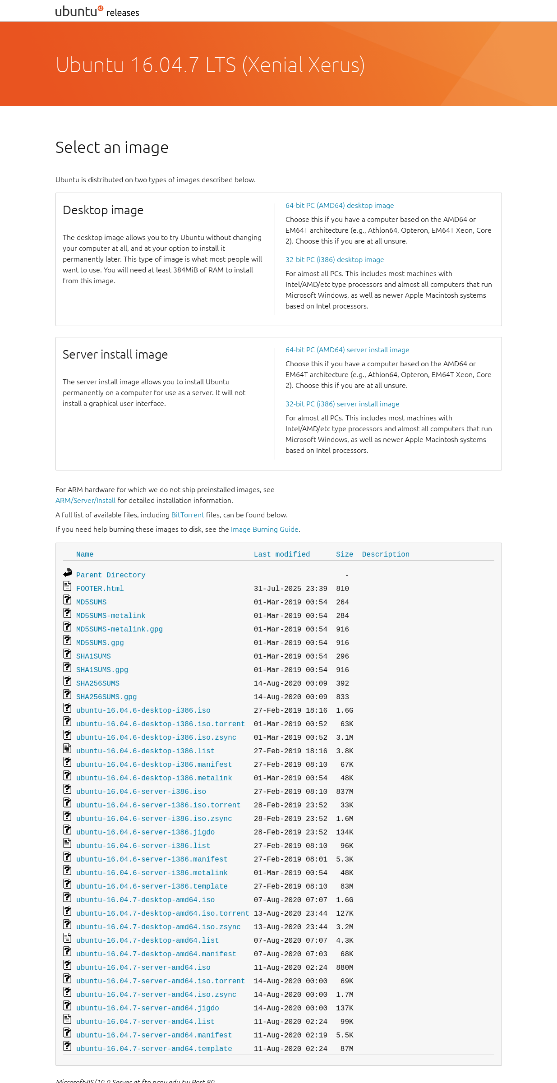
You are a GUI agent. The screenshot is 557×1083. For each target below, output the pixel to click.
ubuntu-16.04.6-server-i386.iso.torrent (158, 788)
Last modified (282, 554)
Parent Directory (111, 574)
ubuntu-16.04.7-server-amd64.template (154, 1016)
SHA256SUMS (98, 675)
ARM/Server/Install (85, 500)
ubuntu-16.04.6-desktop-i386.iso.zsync (156, 725)
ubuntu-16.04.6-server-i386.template (152, 864)
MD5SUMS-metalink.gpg (119, 624)
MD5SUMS (91, 599)
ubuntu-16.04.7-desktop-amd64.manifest (156, 927)
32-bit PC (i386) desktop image (334, 259)
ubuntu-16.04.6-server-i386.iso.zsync (154, 801)
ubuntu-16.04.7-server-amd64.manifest (154, 1003)
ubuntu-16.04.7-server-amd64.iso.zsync (156, 965)
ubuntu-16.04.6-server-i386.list (143, 826)
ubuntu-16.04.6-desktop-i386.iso (143, 700)
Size (344, 554)
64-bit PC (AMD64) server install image (347, 350)
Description (386, 554)
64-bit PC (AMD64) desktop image (339, 205)
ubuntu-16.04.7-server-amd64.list (145, 990)
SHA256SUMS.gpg (106, 687)
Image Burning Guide (265, 529)
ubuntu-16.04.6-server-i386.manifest (152, 839)
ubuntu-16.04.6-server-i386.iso (141, 776)
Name (84, 554)
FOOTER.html (100, 586)
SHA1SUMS (93, 649)
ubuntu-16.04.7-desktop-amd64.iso (145, 877)
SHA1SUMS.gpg (102, 662)
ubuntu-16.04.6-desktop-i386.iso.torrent (160, 713)
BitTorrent (187, 515)
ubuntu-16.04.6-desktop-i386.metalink (154, 763)
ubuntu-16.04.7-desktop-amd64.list (147, 915)
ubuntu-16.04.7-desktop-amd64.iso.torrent (162, 889)
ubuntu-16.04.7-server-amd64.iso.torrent (160, 953)
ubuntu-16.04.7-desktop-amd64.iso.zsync (158, 902)
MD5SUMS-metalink (111, 612)
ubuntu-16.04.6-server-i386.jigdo (145, 814)
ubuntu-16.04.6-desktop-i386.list (145, 738)
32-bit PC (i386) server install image (342, 404)
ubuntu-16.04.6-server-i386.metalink (152, 852)
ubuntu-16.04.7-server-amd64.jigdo (147, 978)
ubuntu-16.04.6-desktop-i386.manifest (154, 751)
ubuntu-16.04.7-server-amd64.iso (143, 940)
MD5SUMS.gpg (100, 637)
